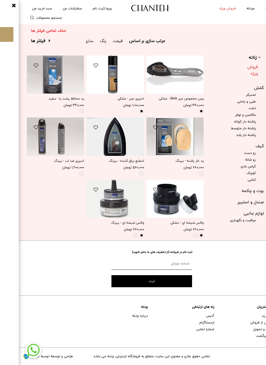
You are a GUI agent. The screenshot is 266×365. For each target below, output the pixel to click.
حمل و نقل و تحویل (248, 329)
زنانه (250, 8)
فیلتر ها (22, 41)
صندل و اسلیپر (232, 202)
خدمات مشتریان (250, 307)
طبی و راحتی (227, 101)
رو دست (231, 153)
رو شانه (231, 160)
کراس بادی (229, 166)
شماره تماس (187, 329)
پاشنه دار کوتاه (226, 121)
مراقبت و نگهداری (224, 220)
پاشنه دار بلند (227, 135)
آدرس (191, 316)
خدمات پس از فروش (246, 322)
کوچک (232, 173)
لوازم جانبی (235, 213)
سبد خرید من (23, 8)
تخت (233, 108)
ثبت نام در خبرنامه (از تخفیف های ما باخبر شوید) (143, 252)
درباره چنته (121, 316)
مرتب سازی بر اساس (128, 40)
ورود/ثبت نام (83, 8)
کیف (241, 146)
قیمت (99, 40)
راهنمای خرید (252, 316)
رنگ (84, 40)
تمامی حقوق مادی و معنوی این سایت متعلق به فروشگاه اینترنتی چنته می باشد (133, 356)
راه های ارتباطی (184, 307)
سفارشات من (53, 8)
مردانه (232, 8)
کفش (240, 87)
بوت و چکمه (234, 190)
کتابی (233, 180)
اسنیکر (232, 95)
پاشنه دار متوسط (224, 128)
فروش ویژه (233, 70)
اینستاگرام (188, 322)
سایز (71, 40)
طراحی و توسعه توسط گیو (29, 356)
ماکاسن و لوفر (226, 115)
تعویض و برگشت (249, 336)
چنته (125, 307)
